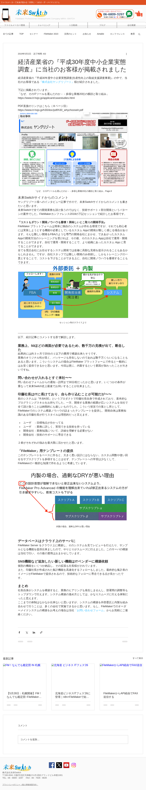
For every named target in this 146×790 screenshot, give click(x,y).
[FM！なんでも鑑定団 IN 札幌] (24, 676)
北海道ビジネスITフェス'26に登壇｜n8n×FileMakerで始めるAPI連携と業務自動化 (72, 695)
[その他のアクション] (126, 54)
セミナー (34, 34)
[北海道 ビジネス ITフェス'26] (73, 676)
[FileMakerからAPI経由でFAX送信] (121, 676)
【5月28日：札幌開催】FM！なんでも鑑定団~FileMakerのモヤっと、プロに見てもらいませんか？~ (24, 695)
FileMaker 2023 (51, 34)
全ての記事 (8, 34)
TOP (21, 34)
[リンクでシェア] (41, 632)
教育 (133, 34)
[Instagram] (74, 765)
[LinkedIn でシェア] (33, 632)
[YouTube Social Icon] (66, 765)
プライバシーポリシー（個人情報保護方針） (20, 785)
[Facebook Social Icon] (52, 765)
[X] (59, 765)
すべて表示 (138, 658)
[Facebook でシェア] (19, 632)
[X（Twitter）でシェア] (26, 632)
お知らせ (87, 34)
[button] (139, 34)
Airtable (100, 34)
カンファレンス (117, 34)
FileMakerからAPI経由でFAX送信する (120, 695)
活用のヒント (70, 34)
